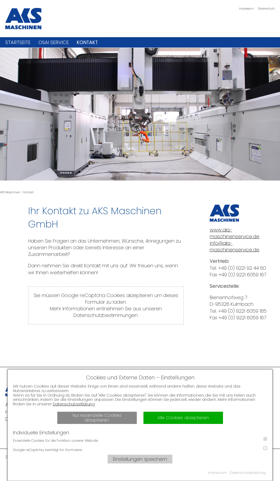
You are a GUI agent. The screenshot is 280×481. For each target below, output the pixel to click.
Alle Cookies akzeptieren (183, 418)
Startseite (17, 42)
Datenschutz (266, 9)
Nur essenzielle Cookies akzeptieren (96, 417)
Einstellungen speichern (140, 459)
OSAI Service (53, 42)
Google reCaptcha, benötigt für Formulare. (140, 449)
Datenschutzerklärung (74, 404)
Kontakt (87, 42)
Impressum (246, 9)
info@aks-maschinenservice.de (234, 246)
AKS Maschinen (10, 192)
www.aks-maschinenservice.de (234, 233)
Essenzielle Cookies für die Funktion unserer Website (140, 440)
